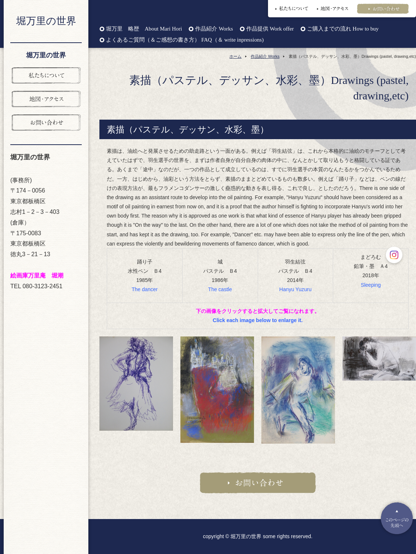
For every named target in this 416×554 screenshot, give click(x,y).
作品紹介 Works (214, 29)
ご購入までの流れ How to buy (342, 29)
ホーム (235, 56)
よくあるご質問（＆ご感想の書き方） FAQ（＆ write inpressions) (185, 40)
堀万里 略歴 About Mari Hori (144, 29)
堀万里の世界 (46, 21)
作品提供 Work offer (270, 29)
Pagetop (397, 518)
